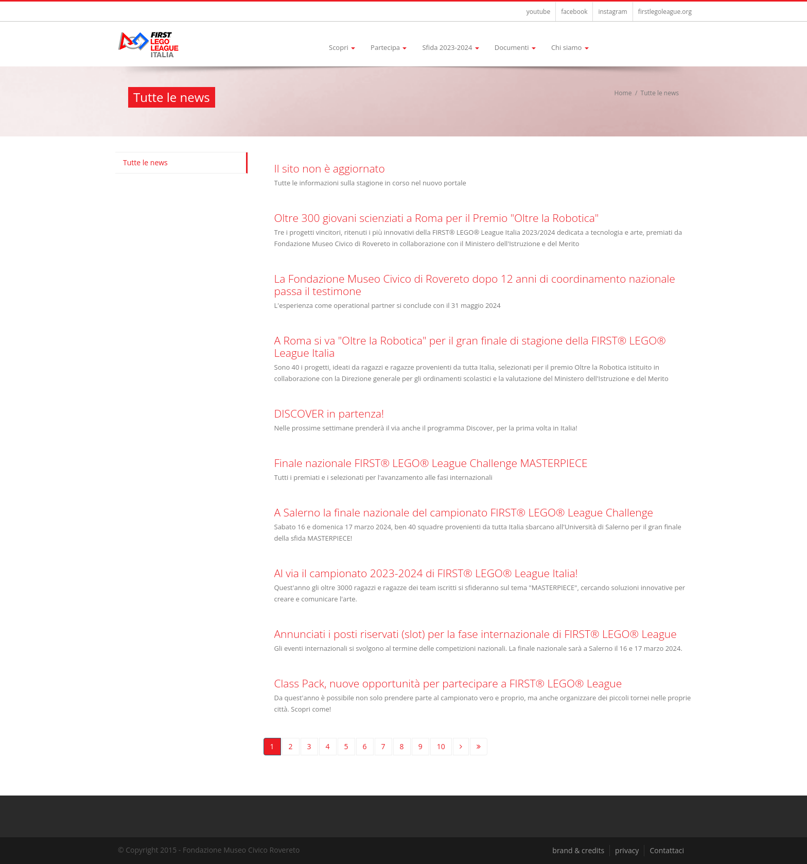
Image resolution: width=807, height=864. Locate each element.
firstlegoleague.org (665, 11)
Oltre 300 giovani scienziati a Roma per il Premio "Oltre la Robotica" (436, 218)
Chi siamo (570, 47)
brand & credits (578, 850)
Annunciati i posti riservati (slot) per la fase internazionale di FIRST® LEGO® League (475, 634)
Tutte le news (145, 162)
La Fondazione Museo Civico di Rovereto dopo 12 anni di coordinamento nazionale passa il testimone (474, 284)
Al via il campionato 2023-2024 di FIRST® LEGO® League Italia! (426, 573)
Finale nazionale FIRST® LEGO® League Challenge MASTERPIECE (431, 463)
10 (441, 746)
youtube (538, 11)
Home (623, 93)
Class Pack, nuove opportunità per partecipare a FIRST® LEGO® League (448, 683)
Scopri (342, 47)
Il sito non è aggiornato (329, 168)
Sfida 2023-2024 (450, 47)
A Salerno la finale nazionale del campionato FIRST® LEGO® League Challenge (464, 512)
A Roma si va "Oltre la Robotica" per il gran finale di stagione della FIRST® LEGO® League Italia (470, 346)
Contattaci (667, 850)
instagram (612, 11)
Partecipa (389, 47)
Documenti (515, 47)
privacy (627, 850)
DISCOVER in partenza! (329, 413)
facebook (574, 11)
